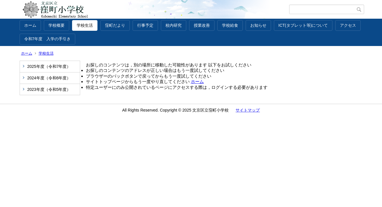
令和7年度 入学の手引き (47, 39)
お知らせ (258, 25)
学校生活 (85, 25)
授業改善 (202, 25)
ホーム (30, 25)
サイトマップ (248, 110)
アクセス (348, 25)
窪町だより (115, 25)
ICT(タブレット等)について (303, 25)
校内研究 (173, 25)
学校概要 (56, 25)
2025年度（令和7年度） (49, 66)
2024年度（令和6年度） (49, 78)
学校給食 (230, 25)
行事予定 (145, 25)
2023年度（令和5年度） (49, 89)
